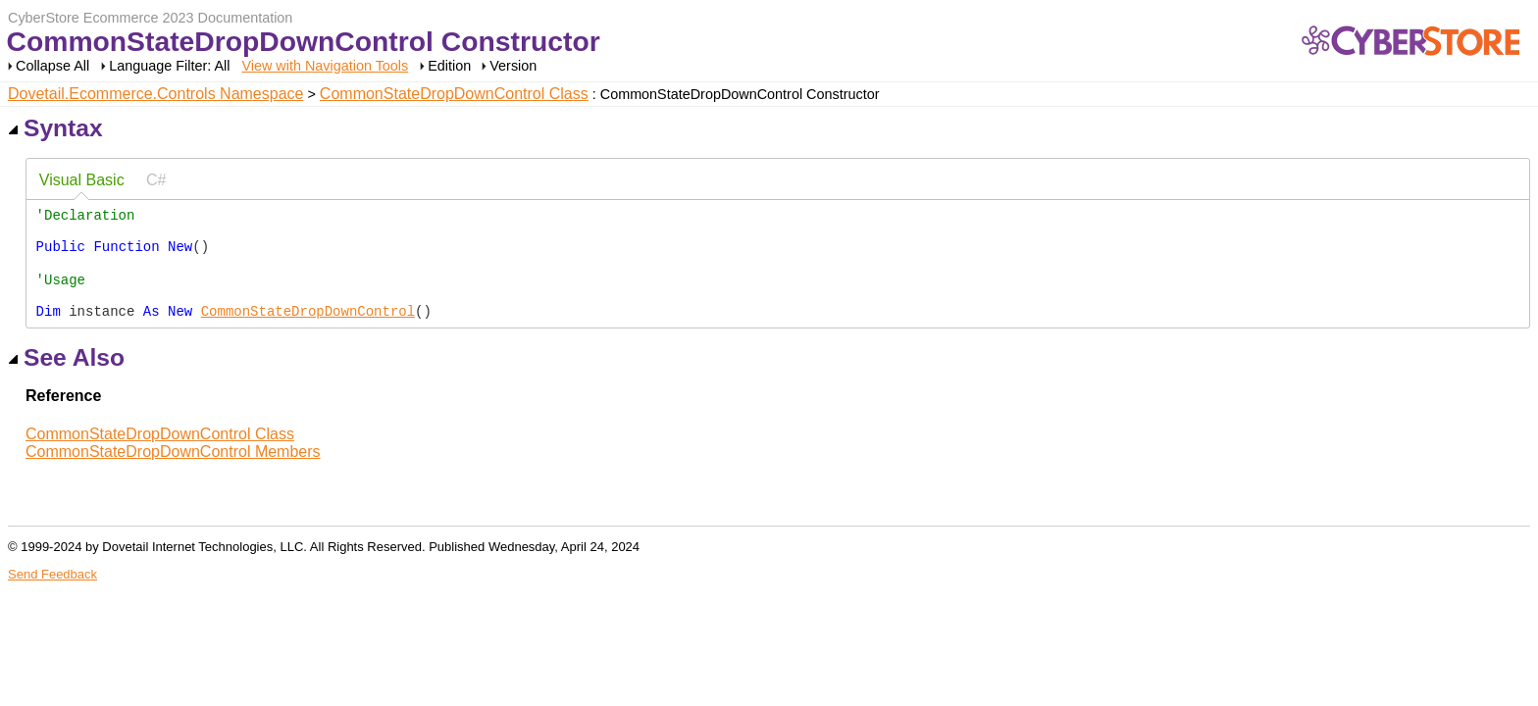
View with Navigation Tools (324, 66)
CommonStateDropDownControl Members (173, 473)
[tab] (81, 181)
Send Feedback (52, 595)
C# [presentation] (156, 180)
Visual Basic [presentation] (82, 180)
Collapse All (52, 66)
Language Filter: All (171, 66)
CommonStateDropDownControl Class (454, 93)
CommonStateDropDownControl (308, 332)
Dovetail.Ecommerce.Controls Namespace (155, 93)
